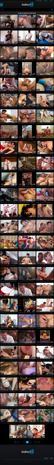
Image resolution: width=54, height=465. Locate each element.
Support (46, 458)
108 (35, 442)
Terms (51, 458)
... (21, 442)
